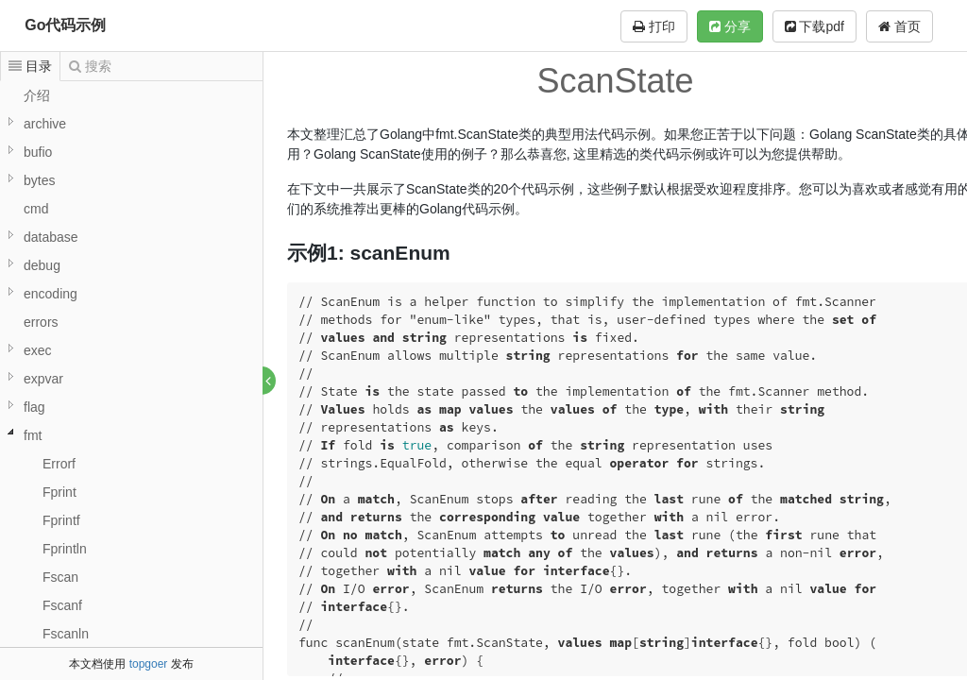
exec (38, 350)
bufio (38, 152)
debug (42, 265)
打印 (654, 26)
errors (41, 322)
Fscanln (65, 633)
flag (34, 407)
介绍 (37, 95)
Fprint (59, 492)
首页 (899, 26)
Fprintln (64, 548)
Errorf (59, 463)
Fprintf (61, 520)
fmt (33, 435)
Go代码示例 (65, 25)
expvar (43, 378)
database (51, 237)
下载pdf (814, 26)
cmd (36, 208)
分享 (730, 26)
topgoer (148, 664)
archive (45, 123)
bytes (39, 180)
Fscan (60, 577)
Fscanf (62, 605)
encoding (50, 293)
